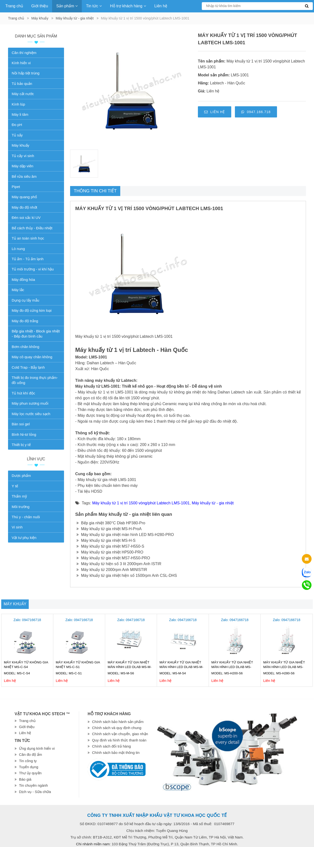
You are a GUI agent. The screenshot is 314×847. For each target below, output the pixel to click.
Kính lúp (18, 104)
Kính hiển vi (21, 63)
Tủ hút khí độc (23, 393)
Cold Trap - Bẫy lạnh (28, 367)
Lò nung (18, 249)
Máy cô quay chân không (32, 357)
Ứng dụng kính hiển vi (37, 748)
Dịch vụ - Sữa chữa (35, 792)
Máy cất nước (23, 94)
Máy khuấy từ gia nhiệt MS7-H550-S (110, 546)
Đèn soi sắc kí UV (26, 217)
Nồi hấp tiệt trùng (25, 73)
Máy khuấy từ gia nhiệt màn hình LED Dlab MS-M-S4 (181, 666)
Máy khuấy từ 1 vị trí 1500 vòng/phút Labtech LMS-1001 (141, 503)
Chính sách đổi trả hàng (111, 746)
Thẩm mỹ (19, 496)
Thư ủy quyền (30, 773)
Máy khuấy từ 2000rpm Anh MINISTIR (111, 570)
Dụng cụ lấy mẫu (25, 300)
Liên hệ (160, 6)
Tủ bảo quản (22, 83)
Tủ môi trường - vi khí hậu (33, 269)
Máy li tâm (20, 114)
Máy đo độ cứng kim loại (32, 310)
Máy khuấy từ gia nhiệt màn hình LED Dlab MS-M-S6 (129, 666)
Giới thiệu (39, 6)
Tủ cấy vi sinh (23, 156)
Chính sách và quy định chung (116, 728)
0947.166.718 (256, 112)
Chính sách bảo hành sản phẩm (118, 722)
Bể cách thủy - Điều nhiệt (32, 228)
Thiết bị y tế (21, 445)
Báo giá (25, 779)
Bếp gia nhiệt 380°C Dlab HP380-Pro (110, 523)
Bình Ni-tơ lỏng (24, 434)
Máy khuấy (39, 18)
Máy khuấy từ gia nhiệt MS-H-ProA (109, 529)
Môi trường (20, 507)
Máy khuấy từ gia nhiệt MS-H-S (106, 540)
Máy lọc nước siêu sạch (31, 414)
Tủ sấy (17, 135)
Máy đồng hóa (23, 279)
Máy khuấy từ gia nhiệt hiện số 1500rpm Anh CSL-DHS (126, 575)
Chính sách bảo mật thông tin (115, 752)
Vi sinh (17, 527)
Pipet (16, 187)
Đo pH (17, 125)
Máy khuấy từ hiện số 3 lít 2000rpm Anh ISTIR (118, 564)
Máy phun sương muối (30, 403)
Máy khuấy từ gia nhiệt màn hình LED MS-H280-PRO (125, 535)
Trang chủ (14, 6)
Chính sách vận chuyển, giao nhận (120, 734)
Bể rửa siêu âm (24, 176)
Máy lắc (18, 290)
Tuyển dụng (28, 767)
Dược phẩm (21, 475)
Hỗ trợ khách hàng (128, 6)
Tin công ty (28, 761)
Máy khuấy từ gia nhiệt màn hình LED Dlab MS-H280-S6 (284, 666)
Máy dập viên (22, 166)
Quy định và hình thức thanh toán (119, 740)
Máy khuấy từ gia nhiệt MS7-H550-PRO (113, 558)
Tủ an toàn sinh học (28, 238)
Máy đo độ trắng (25, 321)
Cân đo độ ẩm (30, 754)
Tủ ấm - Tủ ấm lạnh (28, 259)
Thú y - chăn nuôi (26, 517)
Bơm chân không (25, 347)
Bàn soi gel (21, 424)
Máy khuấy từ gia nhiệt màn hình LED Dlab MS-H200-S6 (232, 666)
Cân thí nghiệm (24, 53)
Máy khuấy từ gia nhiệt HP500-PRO (109, 552)
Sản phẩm (67, 6)
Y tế (15, 486)
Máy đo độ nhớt (24, 207)
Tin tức (94, 6)
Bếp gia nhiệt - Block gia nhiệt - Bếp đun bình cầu (36, 333)
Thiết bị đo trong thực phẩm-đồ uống (35, 380)
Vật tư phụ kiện (24, 537)
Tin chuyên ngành (33, 785)
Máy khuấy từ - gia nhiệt (75, 18)
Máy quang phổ (24, 197)
